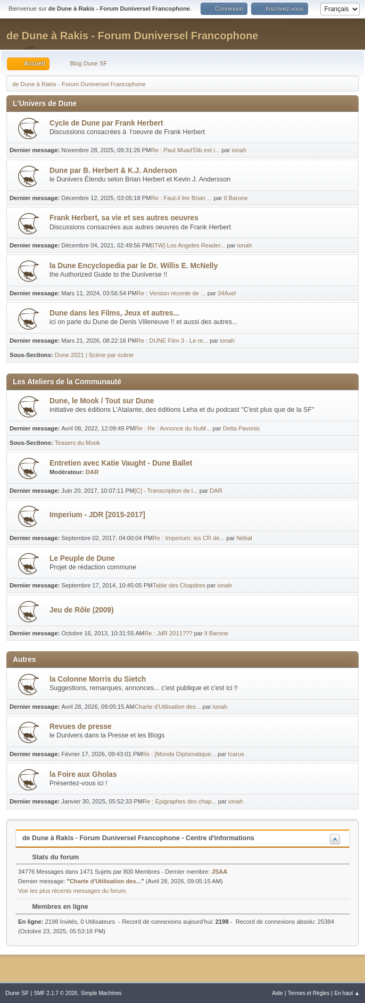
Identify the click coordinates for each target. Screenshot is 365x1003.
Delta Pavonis (241, 428)
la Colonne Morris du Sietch (97, 679)
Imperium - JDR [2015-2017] (97, 515)
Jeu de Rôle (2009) (81, 610)
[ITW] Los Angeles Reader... (188, 245)
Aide (277, 993)
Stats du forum (50, 857)
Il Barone (236, 198)
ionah (238, 150)
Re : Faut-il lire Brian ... (181, 198)
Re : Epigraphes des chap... (179, 801)
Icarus (236, 754)
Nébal (244, 538)
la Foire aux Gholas (83, 774)
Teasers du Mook (77, 443)
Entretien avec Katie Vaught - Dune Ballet (120, 463)
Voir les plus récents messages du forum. (72, 891)
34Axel (227, 293)
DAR (92, 472)
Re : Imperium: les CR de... (189, 538)
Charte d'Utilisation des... (168, 706)
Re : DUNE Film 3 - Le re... (172, 340)
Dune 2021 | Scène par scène (94, 355)
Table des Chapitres (179, 585)
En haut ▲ (347, 993)
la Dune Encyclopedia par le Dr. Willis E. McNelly (133, 266)
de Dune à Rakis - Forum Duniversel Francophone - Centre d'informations (138, 838)
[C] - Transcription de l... (166, 490)
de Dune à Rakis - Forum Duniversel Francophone (132, 36)
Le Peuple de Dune (82, 558)
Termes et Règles (309, 993)
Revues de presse (80, 727)
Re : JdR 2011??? (168, 633)
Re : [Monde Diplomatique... (179, 754)
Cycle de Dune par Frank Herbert (106, 123)
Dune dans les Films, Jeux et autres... (114, 313)
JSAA (220, 871)
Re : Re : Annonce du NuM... (173, 428)
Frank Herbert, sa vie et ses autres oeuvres (123, 218)
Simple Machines (101, 993)
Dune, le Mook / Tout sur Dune (101, 401)
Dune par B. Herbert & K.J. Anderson (113, 171)
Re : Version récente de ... (171, 293)
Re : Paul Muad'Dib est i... (185, 150)
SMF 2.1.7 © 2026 (55, 993)
